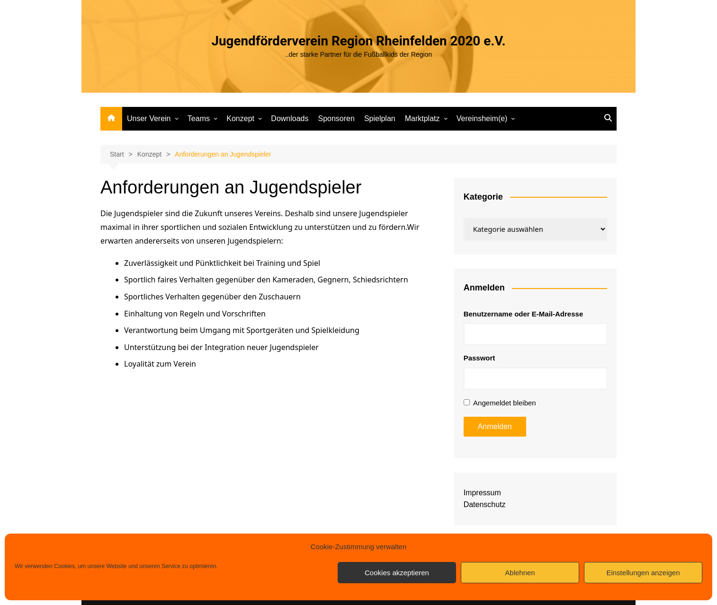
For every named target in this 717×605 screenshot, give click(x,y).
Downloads (289, 118)
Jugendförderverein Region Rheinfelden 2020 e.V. (358, 41)
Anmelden (495, 426)
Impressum (482, 493)
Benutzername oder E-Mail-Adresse (523, 314)
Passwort (479, 358)
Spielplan (379, 118)
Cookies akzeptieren (397, 573)
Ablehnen (520, 573)
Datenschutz (485, 504)
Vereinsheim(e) (482, 118)
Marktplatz (422, 118)
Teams (199, 118)
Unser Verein (149, 118)
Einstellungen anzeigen (643, 573)
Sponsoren (336, 118)
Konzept (240, 118)
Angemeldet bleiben (504, 403)
